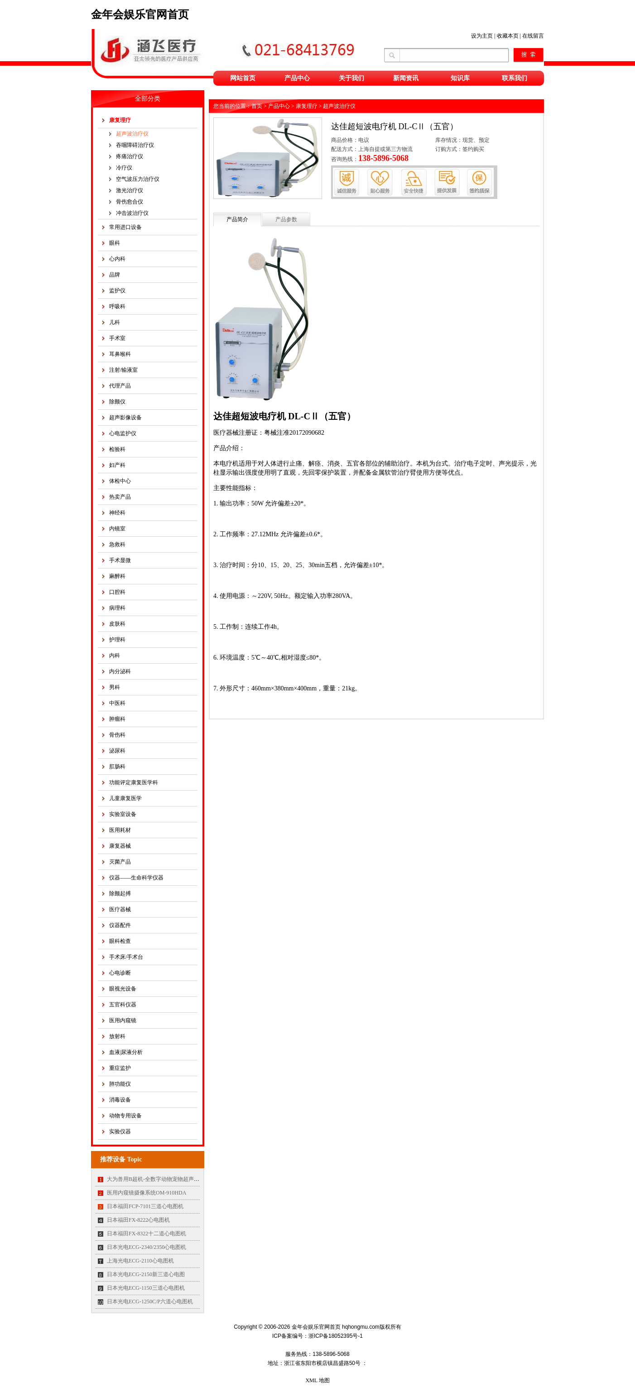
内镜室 (117, 528)
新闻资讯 (406, 78)
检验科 (117, 449)
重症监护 (120, 1068)
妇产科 (117, 465)
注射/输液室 (123, 370)
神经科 (117, 513)
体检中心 (120, 481)
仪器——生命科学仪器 (136, 877)
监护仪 (117, 290)
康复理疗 (120, 120)
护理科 (117, 639)
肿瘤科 (117, 719)
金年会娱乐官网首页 (140, 14)
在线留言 (533, 36)
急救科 (117, 544)
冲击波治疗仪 (132, 213)
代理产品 (120, 386)
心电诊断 (120, 973)
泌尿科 (117, 751)
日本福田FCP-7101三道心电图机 (145, 1206)
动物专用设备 (125, 1115)
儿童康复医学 (125, 798)
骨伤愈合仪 (129, 202)
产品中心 (297, 78)
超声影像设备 (125, 417)
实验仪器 (120, 1131)
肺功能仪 (120, 1084)
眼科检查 (120, 941)
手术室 (117, 338)
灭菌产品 (120, 862)
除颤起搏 (120, 893)
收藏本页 (508, 36)
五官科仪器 (122, 1004)
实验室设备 (122, 814)
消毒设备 (120, 1100)
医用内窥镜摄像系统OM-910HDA (146, 1193)
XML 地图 (317, 1380)
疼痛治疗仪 (129, 156)
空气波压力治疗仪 (137, 179)
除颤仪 (117, 401)
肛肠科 (117, 766)
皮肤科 (117, 624)
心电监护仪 (122, 433)
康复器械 (120, 846)
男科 (114, 687)
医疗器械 (120, 909)
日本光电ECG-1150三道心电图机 (146, 1288)
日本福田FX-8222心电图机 (138, 1220)
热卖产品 (120, 497)
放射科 (117, 1036)
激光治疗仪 (129, 190)
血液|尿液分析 (126, 1052)
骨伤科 (117, 735)
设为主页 (482, 36)
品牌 (114, 275)
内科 (114, 655)
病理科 (117, 608)
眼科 (114, 243)
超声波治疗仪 (132, 134)
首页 (256, 106)
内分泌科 (120, 671)
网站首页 (242, 78)
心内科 (117, 259)
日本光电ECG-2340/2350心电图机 (146, 1247)
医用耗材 (120, 830)
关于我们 (351, 78)
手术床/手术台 (126, 957)
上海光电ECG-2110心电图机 (140, 1261)
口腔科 (117, 592)
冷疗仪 (124, 168)
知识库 (460, 78)
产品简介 (237, 219)
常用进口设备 (125, 227)
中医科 (117, 703)
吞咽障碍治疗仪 (135, 145)
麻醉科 (117, 576)
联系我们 (514, 78)
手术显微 (120, 560)
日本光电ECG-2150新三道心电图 (146, 1274)
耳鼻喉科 (120, 354)
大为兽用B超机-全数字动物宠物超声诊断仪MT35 (165, 1179)
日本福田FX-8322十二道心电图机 (146, 1233)
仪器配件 (120, 925)
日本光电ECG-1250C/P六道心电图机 (150, 1301)
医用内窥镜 (122, 1020)
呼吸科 (117, 306)
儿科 (114, 322)
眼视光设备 (122, 989)
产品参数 (286, 219)
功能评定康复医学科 (133, 782)
